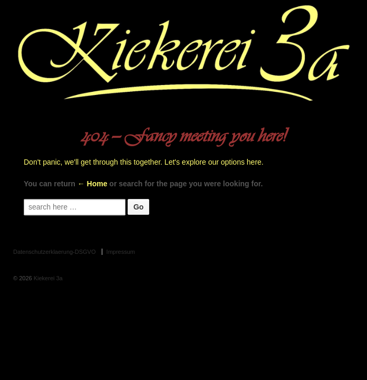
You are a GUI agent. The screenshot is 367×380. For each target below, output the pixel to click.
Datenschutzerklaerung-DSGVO (54, 252)
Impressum (121, 252)
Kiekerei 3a (47, 278)
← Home (93, 183)
